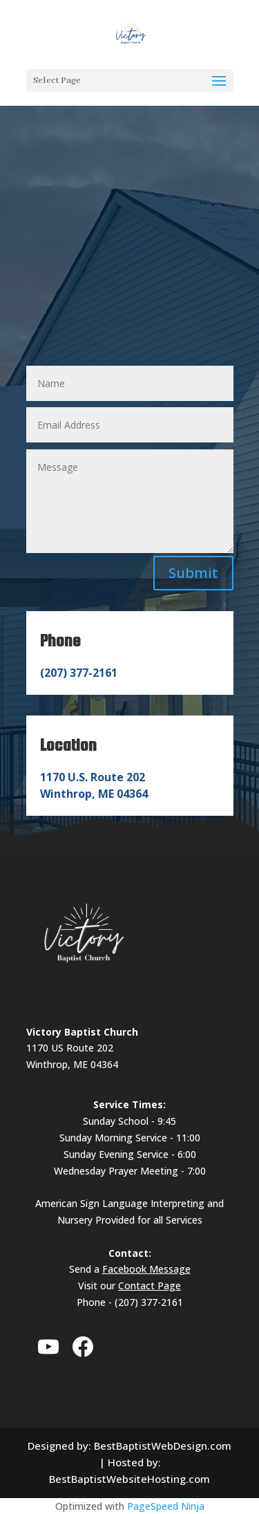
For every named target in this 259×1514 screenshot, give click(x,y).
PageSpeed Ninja (165, 1506)
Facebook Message (146, 1268)
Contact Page (149, 1285)
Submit (193, 572)
